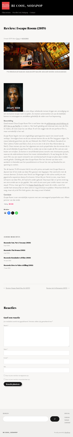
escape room (22, 71)
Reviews (25, 38)
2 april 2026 (7, 253)
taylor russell (45, 71)
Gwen (18, 38)
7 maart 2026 (7, 268)
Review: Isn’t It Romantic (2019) (56, 288)
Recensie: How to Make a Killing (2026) (18, 265)
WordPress (67, 432)
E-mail (6, 358)
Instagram (67, 417)
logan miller (38, 71)
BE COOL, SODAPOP (27, 5)
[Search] (54, 419)
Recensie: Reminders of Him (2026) (17, 258)
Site (5, 366)
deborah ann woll (14, 71)
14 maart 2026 (7, 260)
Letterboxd (67, 422)
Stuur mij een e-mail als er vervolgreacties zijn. (17, 375)
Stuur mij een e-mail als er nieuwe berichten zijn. (17, 379)
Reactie (6, 325)
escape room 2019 (30, 71)
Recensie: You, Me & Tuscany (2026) (17, 243)
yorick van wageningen (60, 71)
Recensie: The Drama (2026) (14, 250)
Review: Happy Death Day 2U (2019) (18, 288)
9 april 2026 (7, 245)
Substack (66, 420)
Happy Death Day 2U (36, 185)
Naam (6, 349)
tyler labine (51, 71)
